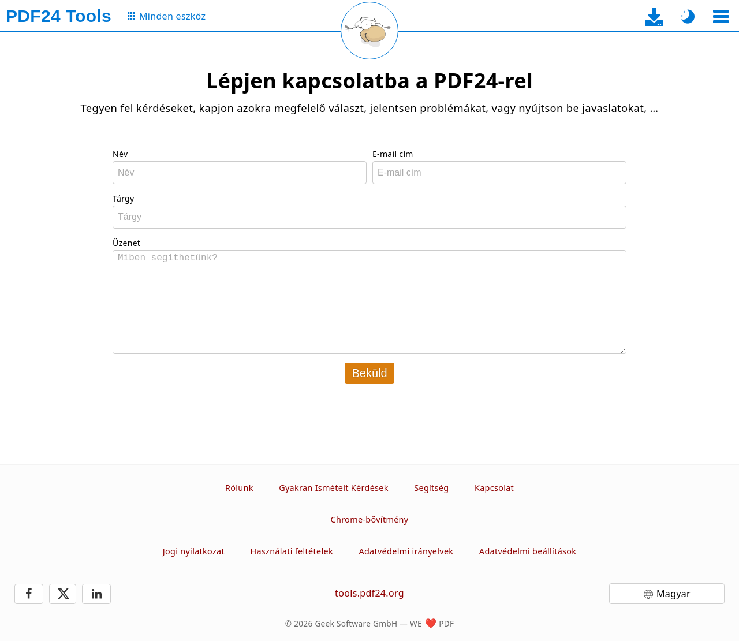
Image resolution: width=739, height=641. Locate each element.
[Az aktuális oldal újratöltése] (369, 30)
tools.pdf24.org (369, 593)
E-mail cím (392, 153)
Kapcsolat (494, 487)
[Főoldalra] (58, 16)
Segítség (431, 487)
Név (120, 153)
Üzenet (126, 242)
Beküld (369, 373)
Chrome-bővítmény (370, 519)
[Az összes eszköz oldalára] (165, 16)
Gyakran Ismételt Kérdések (334, 487)
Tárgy (124, 198)
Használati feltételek (291, 551)
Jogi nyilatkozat (194, 551)
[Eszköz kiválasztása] (721, 16)
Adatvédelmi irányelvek (406, 551)
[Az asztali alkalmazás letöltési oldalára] (654, 16)
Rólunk (239, 487)
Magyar (673, 593)
